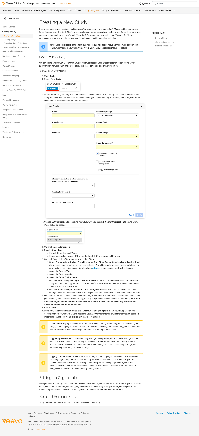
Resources (150, 10)
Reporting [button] (7, 127)
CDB (70, 10)
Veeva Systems (39, 429)
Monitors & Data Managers (34, 10)
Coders (78, 10)
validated (96, 268)
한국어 (143, 3)
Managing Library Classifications (17, 47)
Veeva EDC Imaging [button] (11, 76)
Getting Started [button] (9, 27)
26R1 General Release (45, 3)
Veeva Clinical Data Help (18, 4)
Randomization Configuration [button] (15, 80)
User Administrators (133, 10)
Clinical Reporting (57, 10)
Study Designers (91, 10)
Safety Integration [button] (10, 105)
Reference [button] (7, 137)
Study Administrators (111, 10)
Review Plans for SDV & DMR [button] (15, 90)
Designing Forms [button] (9, 61)
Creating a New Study (12, 36)
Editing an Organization (164, 42)
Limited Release (66, 3)
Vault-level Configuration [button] (13, 122)
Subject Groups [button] (9, 66)
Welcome (7, 10)
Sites (17, 10)
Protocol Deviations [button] (11, 100)
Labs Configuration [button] (10, 71)
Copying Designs (10, 40)
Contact (159, 413)
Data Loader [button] (8, 95)
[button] (5, 18)
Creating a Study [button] (9, 32)
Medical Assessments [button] (12, 85)
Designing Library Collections (15, 43)
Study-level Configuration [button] (13, 51)
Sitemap (187, 413)
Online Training (173, 413)
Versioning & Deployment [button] (13, 132)
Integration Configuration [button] (13, 110)
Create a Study (161, 38)
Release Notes (166, 10)
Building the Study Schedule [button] (14, 56)
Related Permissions (163, 46)
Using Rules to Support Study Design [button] (15, 116)
